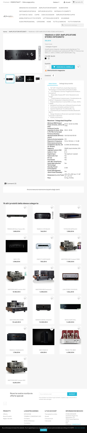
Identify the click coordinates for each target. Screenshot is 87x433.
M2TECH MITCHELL (70, 320)
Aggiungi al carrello (63, 67)
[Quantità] (47, 67)
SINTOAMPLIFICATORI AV (27, 11)
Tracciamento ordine (51, 414)
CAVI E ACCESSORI (47, 15)
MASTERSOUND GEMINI (16, 320)
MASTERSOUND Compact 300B (70, 259)
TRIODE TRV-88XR (70, 350)
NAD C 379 (17, 259)
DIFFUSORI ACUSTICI (45, 11)
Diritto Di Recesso (29, 421)
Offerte (5, 414)
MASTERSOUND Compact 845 (16, 380)
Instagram (5, 403)
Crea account (49, 418)
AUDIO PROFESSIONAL (27, 22)
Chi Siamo (27, 418)
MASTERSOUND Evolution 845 (16, 289)
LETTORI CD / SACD (26, 15)
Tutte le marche (59, 22)
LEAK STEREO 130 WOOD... (70, 289)
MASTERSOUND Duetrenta (43, 289)
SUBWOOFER (63, 8)
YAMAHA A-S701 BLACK (43, 229)
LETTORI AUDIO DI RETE (51, 18)
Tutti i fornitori (74, 22)
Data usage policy (28, 2)
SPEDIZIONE (27, 414)
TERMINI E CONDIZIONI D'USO (32, 416)
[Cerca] (72, 25)
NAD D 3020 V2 (43, 350)
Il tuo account (51, 411)
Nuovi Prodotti (7, 416)
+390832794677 (15, 2)
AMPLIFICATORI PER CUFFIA (65, 15)
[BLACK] (46, 59)
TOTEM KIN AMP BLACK (70, 229)
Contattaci (27, 423)
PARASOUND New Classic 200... (16, 229)
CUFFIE (37, 15)
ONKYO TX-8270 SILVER (43, 259)
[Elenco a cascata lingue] (56, 2)
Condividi (53, 75)
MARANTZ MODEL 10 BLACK (43, 320)
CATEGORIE (41, 22)
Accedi (47, 416)
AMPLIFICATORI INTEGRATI (48, 8)
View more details (79, 428)
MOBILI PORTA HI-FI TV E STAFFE (30, 18)
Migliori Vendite (7, 418)
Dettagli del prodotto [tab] (66, 83)
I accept (43, 430)
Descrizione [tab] (53, 83)
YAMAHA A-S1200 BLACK (16, 350)
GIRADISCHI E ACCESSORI (28, 8)
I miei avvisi (48, 421)
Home (49, 22)
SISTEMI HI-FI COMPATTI (62, 11)
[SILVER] (49, 59)
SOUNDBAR (65, 18)
